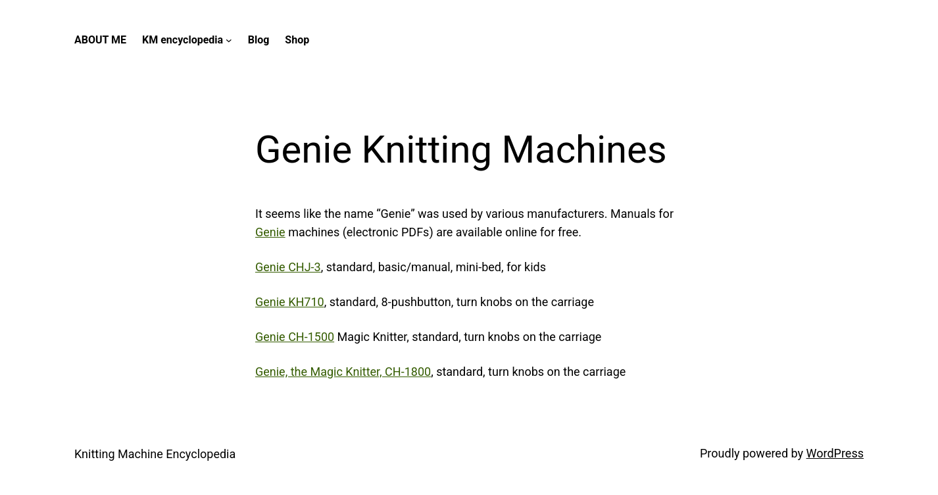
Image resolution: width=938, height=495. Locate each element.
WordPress (835, 453)
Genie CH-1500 (294, 337)
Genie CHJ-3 (288, 267)
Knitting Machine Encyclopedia (154, 454)
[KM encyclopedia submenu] (229, 40)
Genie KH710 (289, 302)
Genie (270, 232)
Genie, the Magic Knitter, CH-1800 (343, 371)
